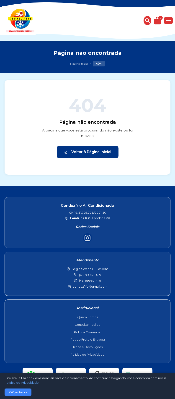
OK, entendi (18, 392)
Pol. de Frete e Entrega (87, 339)
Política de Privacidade (87, 354)
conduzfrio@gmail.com (90, 286)
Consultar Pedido (87, 324)
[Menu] (168, 20)
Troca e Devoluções (88, 347)
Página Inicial (79, 63)
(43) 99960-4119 (90, 280)
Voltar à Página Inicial (87, 152)
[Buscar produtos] (147, 20)
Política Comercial (87, 332)
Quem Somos (87, 317)
